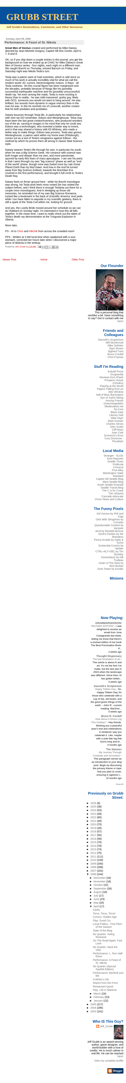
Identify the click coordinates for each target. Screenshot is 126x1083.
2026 (93, 803)
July (96, 895)
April (97, 906)
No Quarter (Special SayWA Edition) (104, 968)
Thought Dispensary (109, 656)
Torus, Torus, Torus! (104, 913)
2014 (93, 845)
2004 (93, 1007)
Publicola (118, 464)
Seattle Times (115, 461)
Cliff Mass (117, 429)
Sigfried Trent (115, 351)
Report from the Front (105, 982)
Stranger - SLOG (113, 455)
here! (120, 321)
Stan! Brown (116, 348)
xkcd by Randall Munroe (109, 531)
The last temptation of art (107, 659)
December (100, 877)
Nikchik (33, 231)
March (98, 993)
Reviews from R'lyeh (111, 377)
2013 (93, 849)
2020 (93, 824)
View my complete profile (108, 1060)
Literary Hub (116, 415)
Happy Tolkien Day (105, 689)
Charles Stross (114, 423)
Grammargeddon (113, 403)
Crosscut (118, 467)
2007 (93, 870)
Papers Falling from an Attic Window (110, 390)
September (100, 888)
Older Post (78, 259)
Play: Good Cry (102, 920)
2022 (93, 817)
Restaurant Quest (103, 986)
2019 (93, 828)
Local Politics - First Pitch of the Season (107, 925)
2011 (93, 856)
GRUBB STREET (42, 17)
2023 (93, 813)
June (97, 899)
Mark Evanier (115, 420)
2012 (93, 852)
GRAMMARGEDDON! (108, 623)
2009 (93, 863)
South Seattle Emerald (110, 484)
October (99, 884)
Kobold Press (115, 371)
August (98, 892)
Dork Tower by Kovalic (110, 568)
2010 (93, 860)
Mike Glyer (117, 418)
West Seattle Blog (113, 481)
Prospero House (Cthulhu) (113, 382)
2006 (93, 874)
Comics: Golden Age (105, 916)
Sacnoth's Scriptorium (110, 339)
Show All (119, 784)
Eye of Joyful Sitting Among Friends (111, 399)
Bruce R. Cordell (111, 716)
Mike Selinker (115, 345)
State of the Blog (102, 930)
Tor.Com (118, 409)
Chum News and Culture (109, 499)
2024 (93, 810)
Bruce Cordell (115, 354)
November (100, 881)
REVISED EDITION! (102, 626)
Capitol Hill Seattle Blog (109, 478)
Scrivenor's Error (113, 435)
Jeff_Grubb (106, 1026)
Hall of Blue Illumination (109, 394)
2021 (93, 820)
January (99, 1000)
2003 (93, 1011)
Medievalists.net (114, 406)
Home (43, 259)
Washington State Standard (113, 474)
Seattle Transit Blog (112, 487)
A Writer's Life (101, 979)
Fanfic (96, 909)
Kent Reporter (115, 458)
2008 (93, 867)
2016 (93, 838)
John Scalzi (116, 426)
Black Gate (117, 412)
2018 (93, 831)
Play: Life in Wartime (105, 989)
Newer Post (9, 259)
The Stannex (114, 749)
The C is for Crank (112, 490)
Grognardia (116, 374)
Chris (20, 231)
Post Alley (117, 470)
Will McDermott (114, 342)
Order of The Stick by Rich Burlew (111, 564)
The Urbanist (115, 493)
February (99, 997)
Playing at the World (111, 386)
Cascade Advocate (112, 496)
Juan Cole (117, 432)
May (96, 902)
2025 (93, 806)
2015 (93, 842)
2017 (93, 835)
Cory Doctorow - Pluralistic (113, 440)
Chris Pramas (115, 357)
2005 (93, 1004)
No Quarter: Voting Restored (103, 936)
